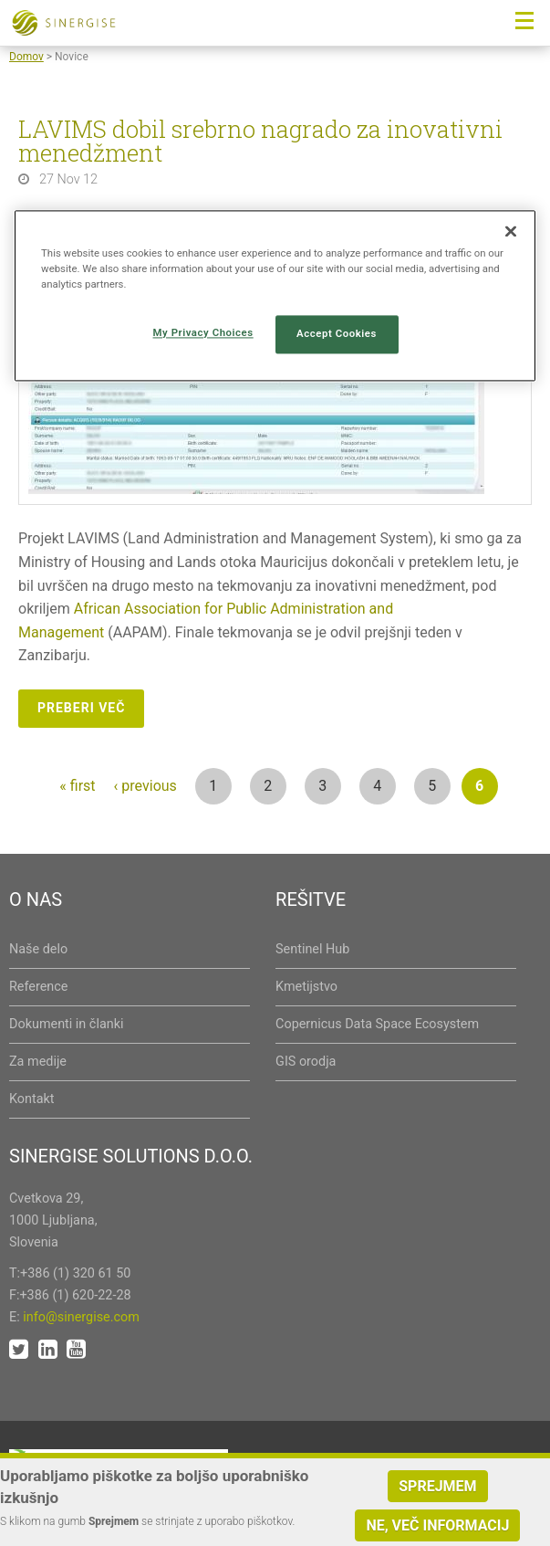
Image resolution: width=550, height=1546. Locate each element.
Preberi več (81, 707)
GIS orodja (305, 1061)
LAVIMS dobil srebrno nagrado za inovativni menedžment (260, 141)
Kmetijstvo (306, 986)
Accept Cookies (336, 334)
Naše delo (38, 949)
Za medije (38, 1061)
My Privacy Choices (203, 333)
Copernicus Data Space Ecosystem (377, 1024)
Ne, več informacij (437, 1527)
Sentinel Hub (312, 949)
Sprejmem (437, 1488)
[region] (275, 295)
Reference (38, 986)
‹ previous (145, 785)
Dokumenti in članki (66, 1024)
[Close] (511, 231)
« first (77, 785)
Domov (26, 56)
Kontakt (32, 1099)
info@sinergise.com (81, 1317)
